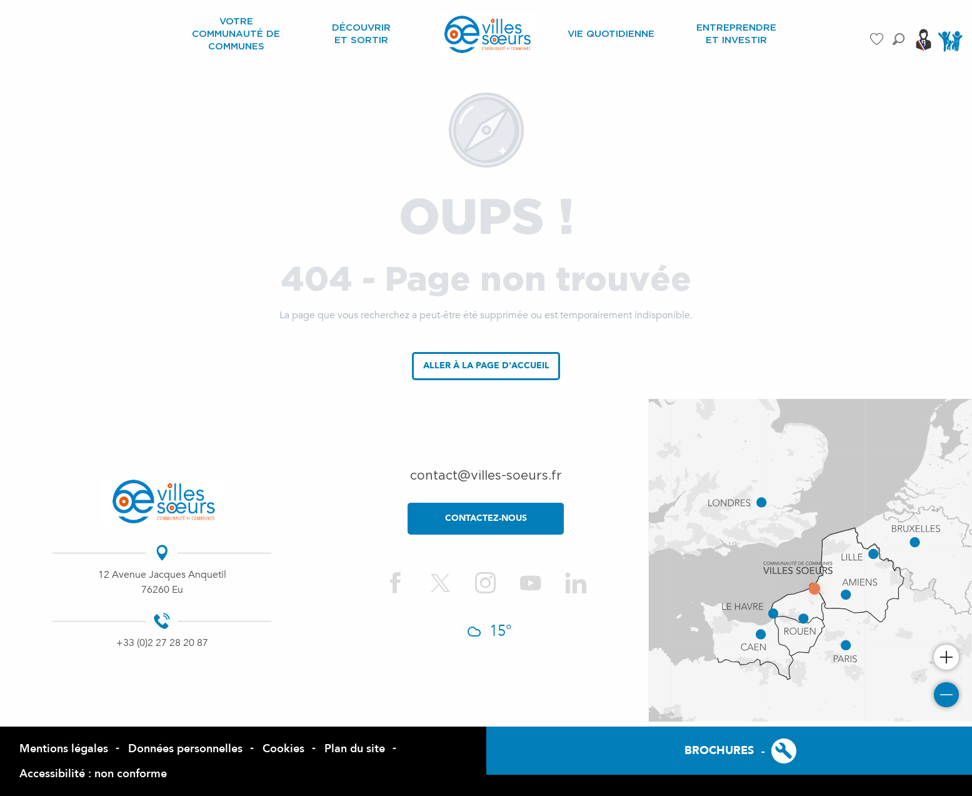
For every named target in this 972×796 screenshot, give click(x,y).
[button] (898, 39)
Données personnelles (185, 749)
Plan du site (354, 749)
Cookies (283, 749)
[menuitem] (236, 33)
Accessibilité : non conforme (93, 774)
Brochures (719, 750)
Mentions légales (63, 749)
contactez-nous (486, 518)
